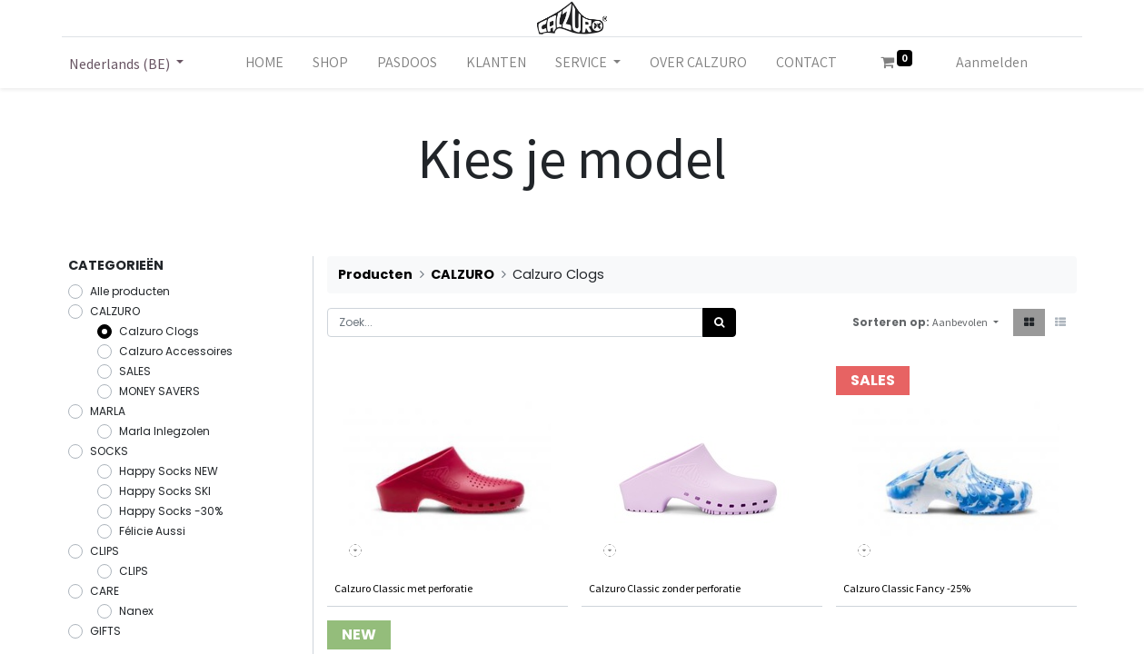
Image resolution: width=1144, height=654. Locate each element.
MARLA (107, 411)
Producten (375, 274)
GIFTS (105, 631)
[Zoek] (719, 322)
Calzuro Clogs (159, 331)
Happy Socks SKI (165, 491)
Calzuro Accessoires (176, 351)
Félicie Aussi (152, 531)
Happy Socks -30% (171, 511)
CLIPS (104, 551)
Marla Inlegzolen (164, 431)
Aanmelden (992, 62)
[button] (965, 322)
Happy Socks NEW (168, 471)
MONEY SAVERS (159, 391)
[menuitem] (264, 62)
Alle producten (130, 291)
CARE (104, 591)
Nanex (136, 611)
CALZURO (115, 311)
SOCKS (109, 451)
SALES (135, 371)
